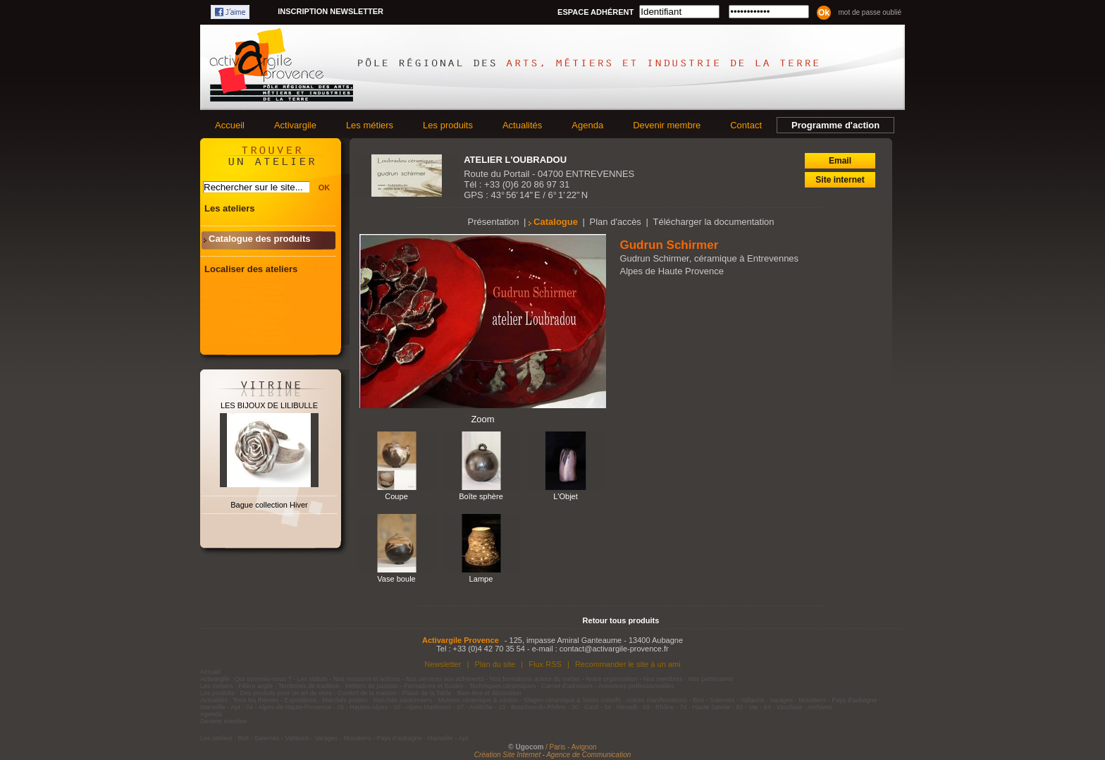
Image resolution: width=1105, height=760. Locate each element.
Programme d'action (835, 125)
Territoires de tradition (309, 685)
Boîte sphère (481, 496)
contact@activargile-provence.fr (614, 648)
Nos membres (663, 678)
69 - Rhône (658, 707)
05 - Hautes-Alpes (362, 707)
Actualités (522, 125)
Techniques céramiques (502, 685)
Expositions (301, 700)
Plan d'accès (615, 221)
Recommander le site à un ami (628, 664)
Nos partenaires (711, 678)
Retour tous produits (621, 620)
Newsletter (442, 664)
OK (325, 187)
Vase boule (396, 579)
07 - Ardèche (475, 707)
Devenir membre (666, 125)
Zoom (482, 419)
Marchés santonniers (403, 700)
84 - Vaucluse (783, 707)
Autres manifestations (657, 700)
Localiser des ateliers (250, 269)
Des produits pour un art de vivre (286, 693)
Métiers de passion (372, 685)
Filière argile (255, 685)
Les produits (448, 125)
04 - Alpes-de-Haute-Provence (288, 707)
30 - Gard (585, 707)
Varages (781, 700)
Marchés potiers (345, 700)
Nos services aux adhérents (445, 678)
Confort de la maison (367, 693)
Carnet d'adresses (567, 685)
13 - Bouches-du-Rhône (532, 707)
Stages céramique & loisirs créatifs (572, 700)
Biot (698, 700)
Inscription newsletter (330, 11)
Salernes (722, 700)
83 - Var (747, 707)
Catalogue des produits (259, 238)
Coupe (396, 496)
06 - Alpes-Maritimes (422, 707)
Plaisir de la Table (426, 693)
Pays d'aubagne (854, 700)
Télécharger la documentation (713, 221)
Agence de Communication (588, 755)
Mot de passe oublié (869, 12)
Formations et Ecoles (434, 685)
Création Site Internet (507, 755)
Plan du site (494, 664)
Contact (746, 125)
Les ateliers (229, 208)
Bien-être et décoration (489, 693)
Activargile (295, 125)
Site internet (839, 180)
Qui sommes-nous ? (263, 678)
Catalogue (555, 221)
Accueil (230, 125)
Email (840, 161)
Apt (236, 707)
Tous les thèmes (256, 700)
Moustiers (812, 700)
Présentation (493, 221)
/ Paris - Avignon (571, 747)
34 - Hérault (620, 707)
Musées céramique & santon (478, 700)
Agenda (587, 125)
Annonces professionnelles (636, 685)
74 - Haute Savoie (704, 707)
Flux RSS (545, 664)
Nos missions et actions (366, 678)
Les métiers (369, 125)
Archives (820, 707)
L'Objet (565, 496)
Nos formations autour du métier (535, 678)
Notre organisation (612, 678)
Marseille (213, 707)
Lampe (481, 579)
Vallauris (752, 700)
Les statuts (312, 678)
